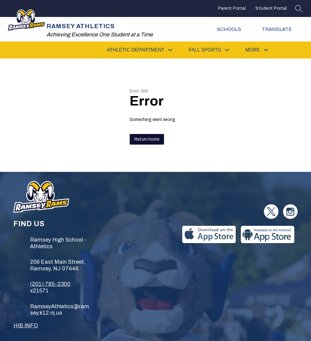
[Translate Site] (280, 29)
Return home (146, 139)
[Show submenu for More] (252, 50)
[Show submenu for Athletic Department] (135, 50)
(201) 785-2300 (50, 284)
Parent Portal (232, 8)
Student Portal (271, 8)
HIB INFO (25, 326)
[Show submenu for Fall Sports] (205, 50)
